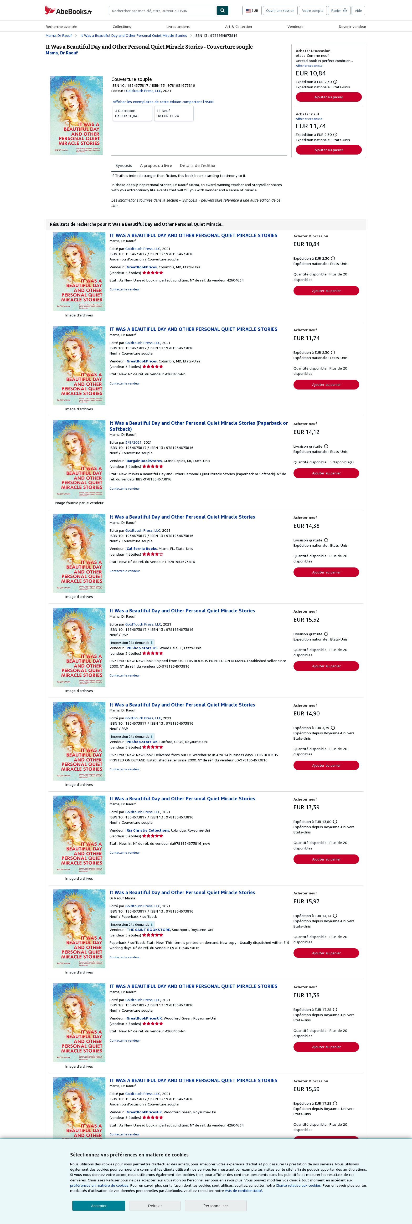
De (132, 113)
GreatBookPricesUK (144, 1018)
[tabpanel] (199, 190)
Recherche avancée (61, 26)
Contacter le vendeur (125, 289)
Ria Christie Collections (148, 830)
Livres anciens (178, 26)
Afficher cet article (309, 66)
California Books (142, 548)
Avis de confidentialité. (244, 1190)
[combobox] (163, 10)
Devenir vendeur (352, 26)
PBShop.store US (142, 648)
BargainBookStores (144, 460)
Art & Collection (238, 26)
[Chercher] (222, 10)
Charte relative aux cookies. (299, 1185)
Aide (358, 10)
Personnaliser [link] (215, 1205)
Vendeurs (295, 26)
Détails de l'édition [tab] (198, 165)
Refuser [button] (155, 1205)
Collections (122, 26)
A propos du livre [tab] (156, 165)
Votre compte (312, 10)
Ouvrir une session (280, 10)
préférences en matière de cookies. (99, 1185)
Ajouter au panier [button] (329, 97)
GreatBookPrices (142, 267)
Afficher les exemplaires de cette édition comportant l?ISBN (163, 101)
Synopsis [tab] (123, 165)
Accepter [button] (98, 1205)
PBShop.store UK (142, 741)
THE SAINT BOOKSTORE (148, 929)
